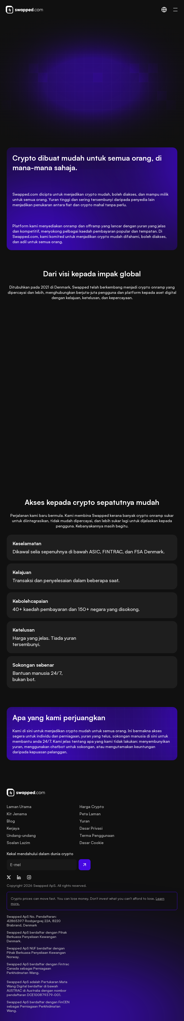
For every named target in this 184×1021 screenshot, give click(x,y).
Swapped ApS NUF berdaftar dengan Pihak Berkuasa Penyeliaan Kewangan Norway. (37, 952)
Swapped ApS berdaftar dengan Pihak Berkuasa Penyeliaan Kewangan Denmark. (37, 936)
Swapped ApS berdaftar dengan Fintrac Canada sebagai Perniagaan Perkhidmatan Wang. (38, 968)
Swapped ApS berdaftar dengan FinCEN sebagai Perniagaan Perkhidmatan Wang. (38, 1006)
